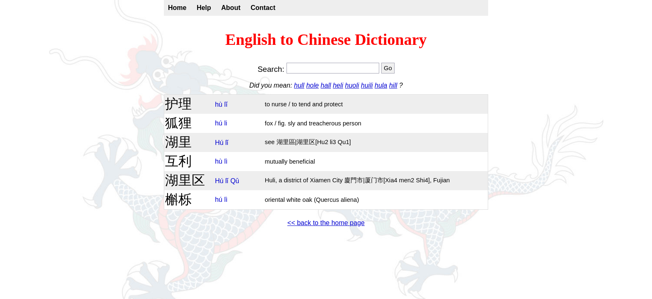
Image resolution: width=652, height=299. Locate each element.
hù (218, 104)
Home (177, 7)
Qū (234, 180)
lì (225, 161)
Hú (219, 142)
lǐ (225, 104)
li (225, 123)
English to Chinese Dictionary (326, 39)
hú (218, 123)
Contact (263, 7)
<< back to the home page (326, 222)
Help (204, 7)
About (230, 7)
